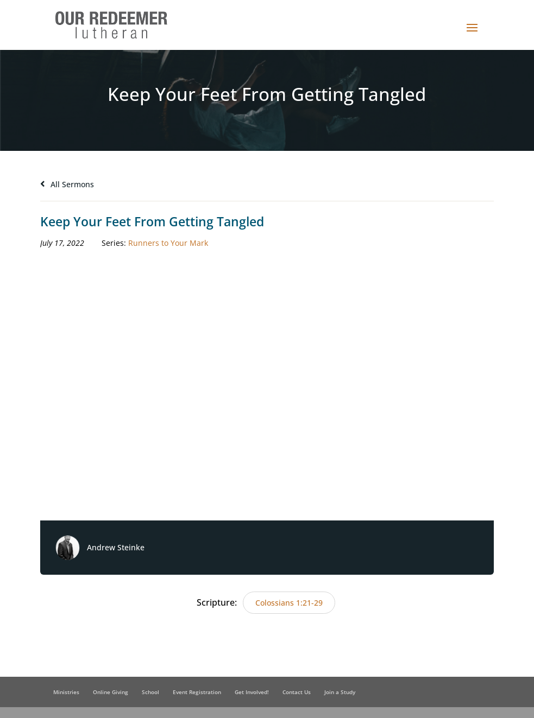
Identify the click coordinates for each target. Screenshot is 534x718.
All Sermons (67, 184)
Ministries (66, 692)
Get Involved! (252, 692)
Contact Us (296, 692)
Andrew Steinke (116, 547)
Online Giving (110, 692)
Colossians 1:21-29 (289, 603)
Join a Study (339, 692)
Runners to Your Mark (168, 243)
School (150, 692)
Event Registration (197, 692)
